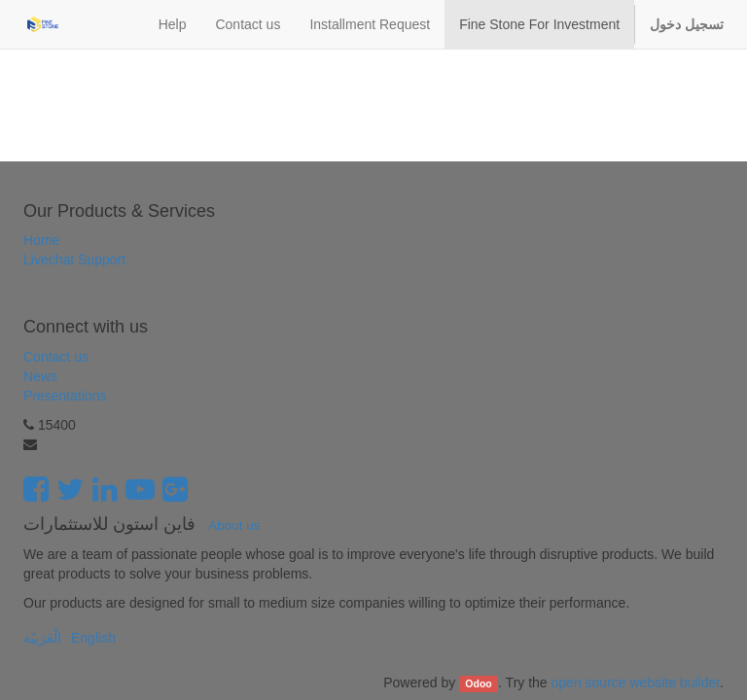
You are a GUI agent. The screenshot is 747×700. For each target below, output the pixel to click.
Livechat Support (74, 259)
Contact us (56, 357)
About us (234, 525)
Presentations (65, 395)
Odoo (478, 683)
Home (41, 240)
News (40, 376)
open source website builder (636, 682)
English (93, 638)
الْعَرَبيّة (42, 638)
